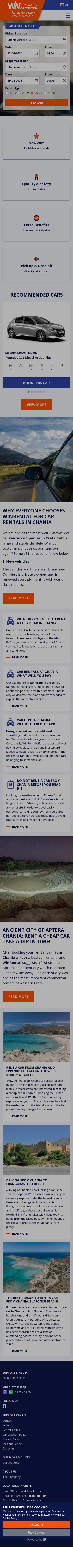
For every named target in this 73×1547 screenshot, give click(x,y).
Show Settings (36, 1532)
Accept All (37, 1525)
